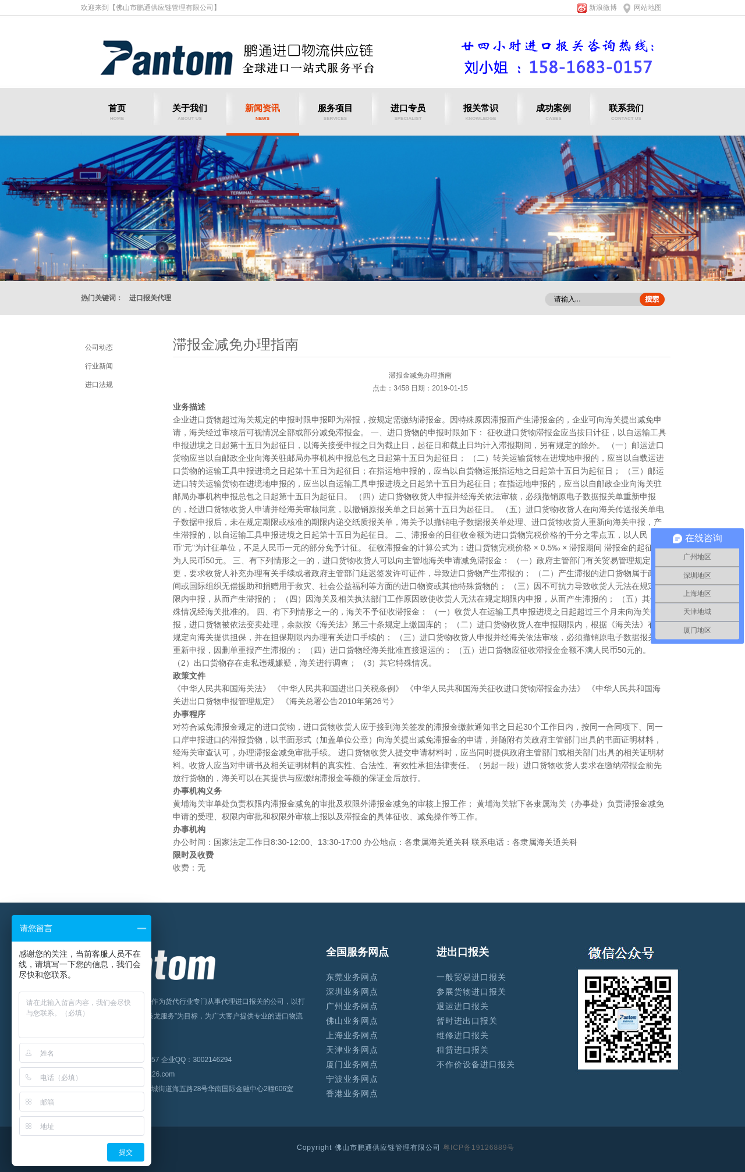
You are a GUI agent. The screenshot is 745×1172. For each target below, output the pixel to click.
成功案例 (553, 112)
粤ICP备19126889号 (479, 1147)
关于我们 (190, 112)
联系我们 (626, 112)
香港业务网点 (352, 1093)
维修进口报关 (463, 1035)
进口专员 (408, 112)
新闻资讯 (262, 112)
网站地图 (648, 7)
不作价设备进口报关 (476, 1064)
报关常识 (481, 112)
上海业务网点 (352, 1035)
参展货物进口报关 (471, 991)
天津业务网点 (352, 1049)
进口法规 (99, 385)
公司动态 (99, 347)
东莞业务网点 (352, 977)
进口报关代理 (150, 298)
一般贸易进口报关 (471, 977)
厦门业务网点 (352, 1064)
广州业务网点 (352, 1006)
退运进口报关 (463, 1006)
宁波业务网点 (352, 1079)
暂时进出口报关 (467, 1020)
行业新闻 (99, 366)
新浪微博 (603, 7)
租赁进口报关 (463, 1049)
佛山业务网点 (352, 1020)
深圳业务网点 (352, 991)
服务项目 (335, 112)
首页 (117, 112)
